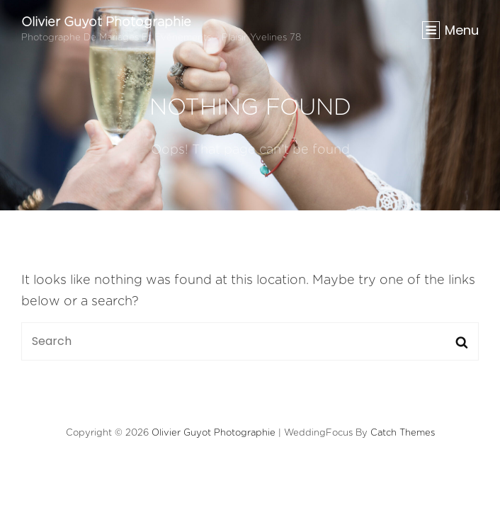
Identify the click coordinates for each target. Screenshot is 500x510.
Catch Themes (402, 433)
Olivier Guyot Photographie (106, 22)
